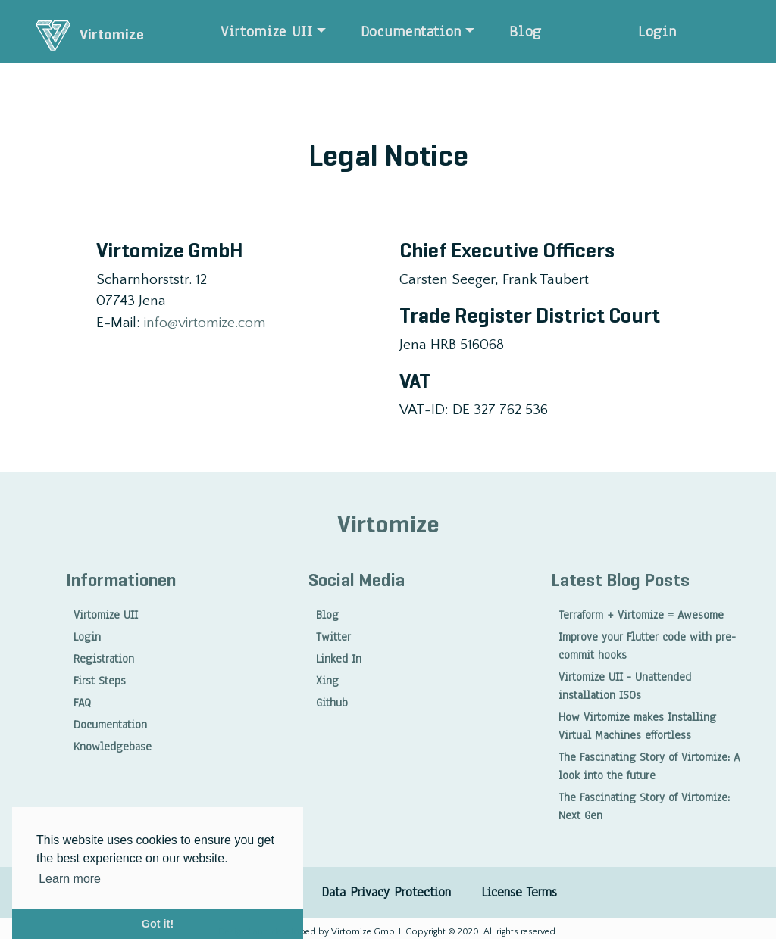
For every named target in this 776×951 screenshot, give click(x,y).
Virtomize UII (266, 31)
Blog (525, 31)
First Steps (100, 680)
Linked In (338, 658)
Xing (327, 680)
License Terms (519, 892)
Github (332, 702)
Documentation (411, 31)
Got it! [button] (158, 924)
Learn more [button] (70, 878)
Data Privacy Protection (386, 892)
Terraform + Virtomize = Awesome (641, 614)
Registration (104, 658)
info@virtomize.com (205, 323)
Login (657, 31)
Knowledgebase (113, 746)
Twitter (333, 636)
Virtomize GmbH (365, 932)
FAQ (82, 702)
